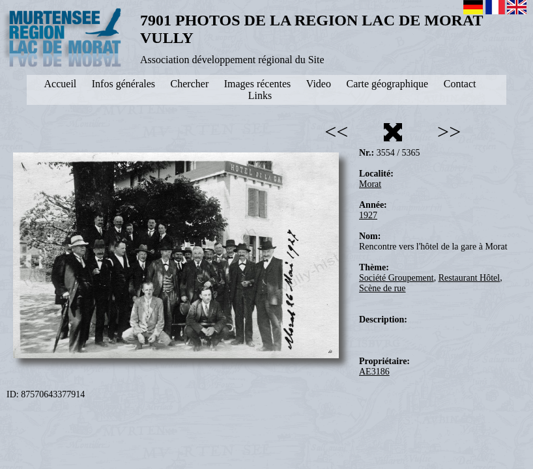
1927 (368, 215)
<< (336, 131)
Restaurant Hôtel (469, 278)
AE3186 (374, 372)
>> (449, 131)
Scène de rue (382, 288)
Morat (370, 184)
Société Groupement (396, 278)
